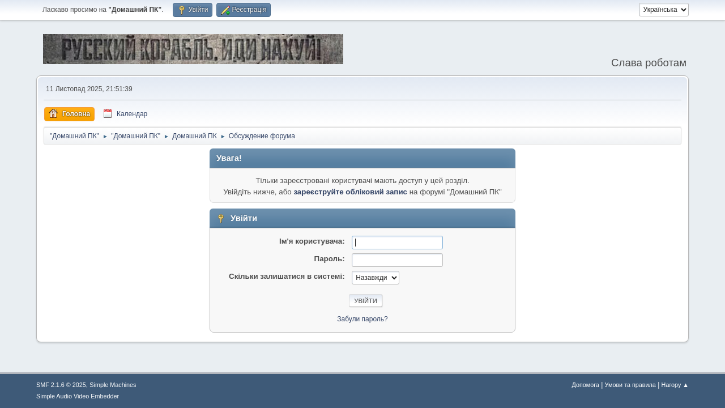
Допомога (585, 384)
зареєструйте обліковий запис (350, 192)
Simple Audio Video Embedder (77, 396)
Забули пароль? (362, 319)
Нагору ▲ (675, 384)
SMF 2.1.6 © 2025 (61, 384)
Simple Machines (112, 384)
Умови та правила (630, 384)
